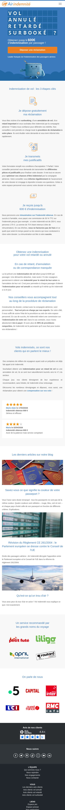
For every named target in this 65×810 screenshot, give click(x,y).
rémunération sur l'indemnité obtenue (36, 215)
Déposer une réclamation (32, 50)
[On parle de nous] (32, 699)
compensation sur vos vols (39, 391)
